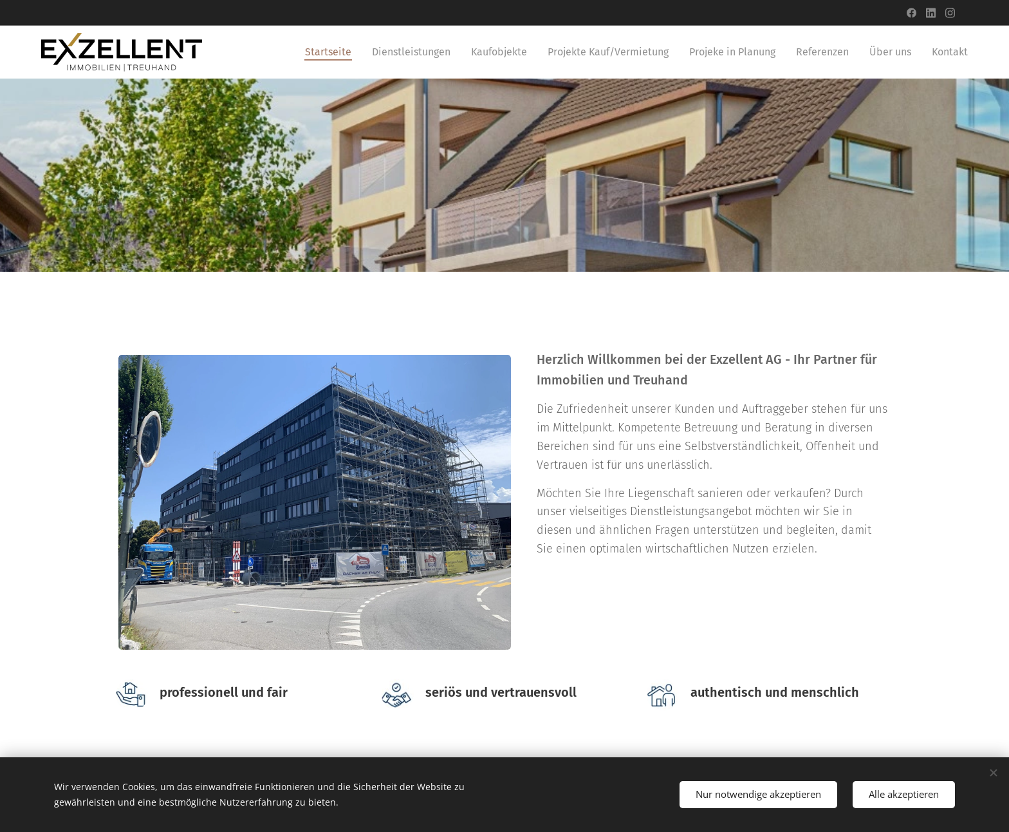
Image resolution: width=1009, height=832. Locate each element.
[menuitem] (332, 52)
